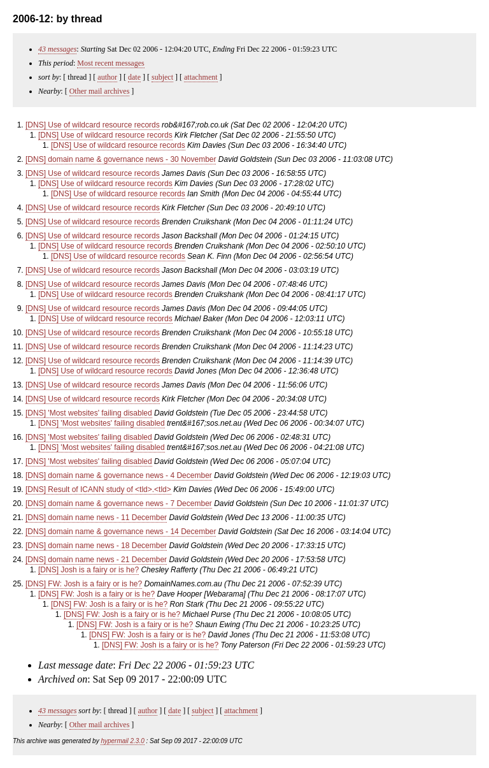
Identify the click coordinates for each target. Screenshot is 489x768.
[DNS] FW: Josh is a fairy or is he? (83, 583)
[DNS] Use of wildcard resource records (92, 124)
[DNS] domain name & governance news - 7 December (118, 503)
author (107, 77)
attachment (201, 77)
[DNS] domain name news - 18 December (96, 545)
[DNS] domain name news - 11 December (96, 517)
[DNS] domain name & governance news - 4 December (118, 475)
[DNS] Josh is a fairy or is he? (88, 569)
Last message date (75, 665)
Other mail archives (99, 91)
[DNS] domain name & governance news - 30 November (120, 159)
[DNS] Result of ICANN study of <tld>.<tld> (98, 489)
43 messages (57, 49)
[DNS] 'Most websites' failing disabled (88, 413)
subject (162, 77)
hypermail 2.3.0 (122, 740)
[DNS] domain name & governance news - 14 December (120, 531)
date (134, 77)
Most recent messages (110, 63)
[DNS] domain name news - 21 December (96, 559)
